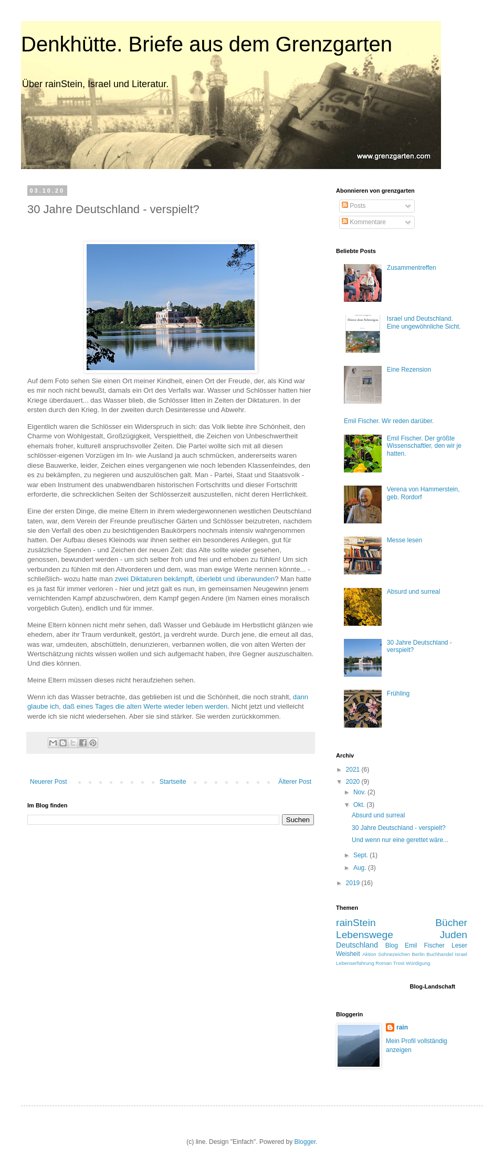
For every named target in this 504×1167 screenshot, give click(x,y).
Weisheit (348, 954)
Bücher (451, 922)
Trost (399, 963)
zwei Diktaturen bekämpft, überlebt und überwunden (194, 579)
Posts (353, 205)
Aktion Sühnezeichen (386, 954)
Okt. (359, 804)
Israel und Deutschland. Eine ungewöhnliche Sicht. (424, 322)
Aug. (360, 867)
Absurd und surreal (413, 591)
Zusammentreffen (411, 267)
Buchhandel (439, 954)
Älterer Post (294, 781)
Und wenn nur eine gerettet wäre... (400, 840)
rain (402, 1027)
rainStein (356, 922)
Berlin (418, 954)
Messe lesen (404, 540)
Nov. (360, 792)
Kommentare (364, 222)
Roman (383, 963)
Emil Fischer (425, 945)
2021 (354, 769)
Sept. (361, 855)
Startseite (173, 781)
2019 (354, 883)
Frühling (398, 693)
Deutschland (357, 945)
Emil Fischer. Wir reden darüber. (389, 421)
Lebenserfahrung (355, 963)
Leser (459, 945)
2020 (354, 781)
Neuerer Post (48, 781)
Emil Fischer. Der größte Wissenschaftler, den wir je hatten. (424, 446)
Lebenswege (364, 934)
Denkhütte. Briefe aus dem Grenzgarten (206, 44)
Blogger (305, 1141)
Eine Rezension (409, 369)
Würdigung (418, 963)
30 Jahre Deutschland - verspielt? (399, 828)
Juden (453, 934)
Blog (391, 945)
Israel (461, 954)
